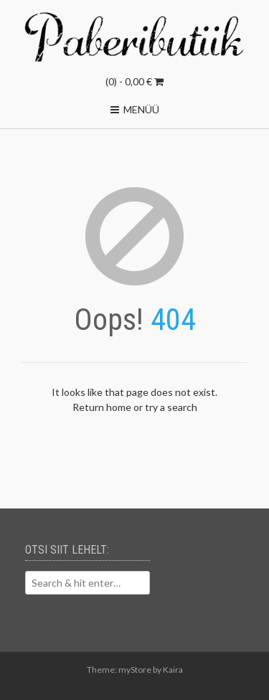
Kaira (173, 669)
